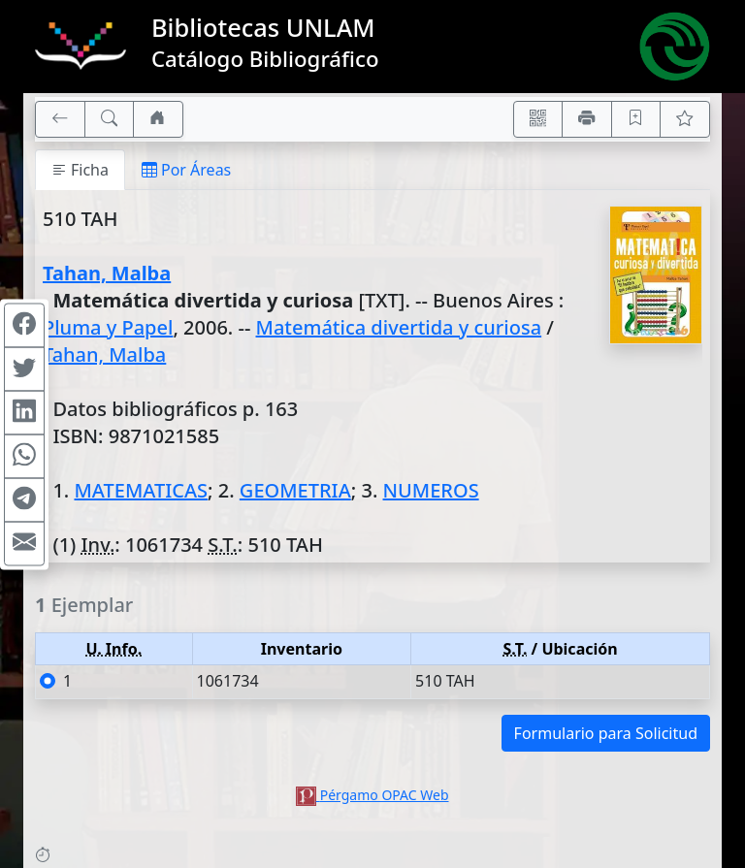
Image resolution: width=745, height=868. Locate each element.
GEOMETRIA (295, 490)
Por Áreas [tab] (186, 169)
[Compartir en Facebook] (24, 325)
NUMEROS (431, 490)
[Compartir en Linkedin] (24, 412)
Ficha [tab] (80, 169)
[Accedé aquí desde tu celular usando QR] (538, 119)
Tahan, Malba (107, 273)
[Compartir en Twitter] (24, 368)
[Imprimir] (587, 119)
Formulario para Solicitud (605, 733)
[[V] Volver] (60, 119)
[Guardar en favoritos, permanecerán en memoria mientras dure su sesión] (636, 119)
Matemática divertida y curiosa (399, 327)
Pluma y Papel (108, 327)
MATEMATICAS (141, 490)
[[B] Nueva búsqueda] (109, 119)
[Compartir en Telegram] (24, 499)
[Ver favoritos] (685, 119)
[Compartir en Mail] (24, 543)
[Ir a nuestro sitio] (158, 119)
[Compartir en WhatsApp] (24, 456)
